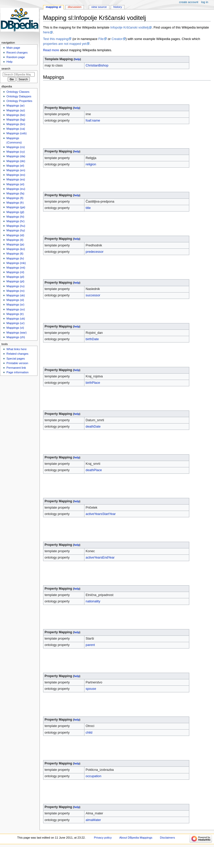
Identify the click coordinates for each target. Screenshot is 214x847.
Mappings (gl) (15, 212)
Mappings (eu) (15, 188)
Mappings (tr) (14, 313)
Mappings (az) (15, 110)
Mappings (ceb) (16, 133)
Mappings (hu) (15, 225)
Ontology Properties (19, 100)
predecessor (95, 252)
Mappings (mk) (16, 262)
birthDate (92, 339)
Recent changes (17, 52)
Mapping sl (53, 6)
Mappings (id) (15, 235)
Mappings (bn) (15, 124)
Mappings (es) (15, 179)
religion (91, 164)
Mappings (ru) (15, 286)
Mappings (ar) (15, 105)
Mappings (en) (15, 170)
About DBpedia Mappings (136, 837)
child (89, 732)
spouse (91, 689)
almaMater (93, 820)
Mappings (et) (15, 184)
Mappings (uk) (15, 318)
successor (93, 295)
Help (9, 61)
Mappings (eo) (15, 174)
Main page (13, 47)
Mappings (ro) (15, 290)
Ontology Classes (17, 91)
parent (90, 645)
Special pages (15, 358)
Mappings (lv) (15, 258)
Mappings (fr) (14, 202)
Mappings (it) (14, 239)
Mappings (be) (15, 114)
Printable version (17, 363)
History (117, 6)
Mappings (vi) (15, 327)
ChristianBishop (97, 65)
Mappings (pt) (15, 281)
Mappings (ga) (15, 207)
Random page (15, 57)
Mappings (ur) (15, 323)
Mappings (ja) (15, 244)
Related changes (17, 353)
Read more (51, 50)
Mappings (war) (16, 332)
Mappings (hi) (15, 216)
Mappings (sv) (15, 309)
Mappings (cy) (15, 151)
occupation (93, 776)
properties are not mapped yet (64, 44)
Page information (17, 372)
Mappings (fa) (15, 193)
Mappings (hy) (15, 230)
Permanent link (16, 367)
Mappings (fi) (14, 198)
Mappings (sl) (15, 299)
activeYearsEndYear (100, 557)
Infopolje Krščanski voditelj (129, 27)
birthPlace (93, 383)
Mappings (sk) (15, 295)
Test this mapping (55, 39)
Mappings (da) (15, 156)
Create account (188, 2)
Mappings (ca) (15, 128)
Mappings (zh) (15, 337)
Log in (204, 2)
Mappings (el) (15, 165)
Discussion (74, 6)
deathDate (93, 426)
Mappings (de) (15, 161)
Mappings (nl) (15, 272)
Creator (116, 39)
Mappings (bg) (15, 119)
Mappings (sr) (15, 304)
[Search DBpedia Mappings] (19, 74)
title (88, 208)
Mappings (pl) (15, 276)
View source (99, 6)
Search (6, 68)
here (46, 32)
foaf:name (93, 120)
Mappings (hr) (15, 221)
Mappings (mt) (15, 267)
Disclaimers (167, 837)
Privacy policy (103, 837)
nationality (93, 601)
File (100, 39)
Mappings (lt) (14, 253)
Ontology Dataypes (18, 96)
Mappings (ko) (15, 248)
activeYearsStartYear (101, 514)
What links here (16, 349)
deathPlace (94, 470)
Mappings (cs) (15, 147)
